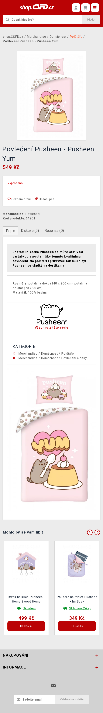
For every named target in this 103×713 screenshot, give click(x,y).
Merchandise (28, 353)
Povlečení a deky (74, 358)
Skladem (29, 608)
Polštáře (67, 353)
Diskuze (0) (30, 230)
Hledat (91, 19)
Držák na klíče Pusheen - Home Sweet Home (26, 599)
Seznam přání (19, 199)
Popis (10, 230)
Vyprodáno (15, 183)
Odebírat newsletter (72, 699)
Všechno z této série (51, 327)
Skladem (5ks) (80, 608)
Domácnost (49, 353)
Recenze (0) (54, 230)
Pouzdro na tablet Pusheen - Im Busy (77, 599)
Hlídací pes (44, 199)
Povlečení (32, 214)
